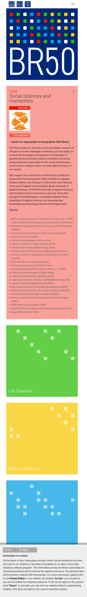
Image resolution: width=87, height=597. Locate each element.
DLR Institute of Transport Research (30, 261)
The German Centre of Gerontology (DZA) (33, 247)
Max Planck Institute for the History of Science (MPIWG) (41, 290)
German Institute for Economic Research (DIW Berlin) (39, 251)
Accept (8, 550)
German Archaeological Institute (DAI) (31, 240)
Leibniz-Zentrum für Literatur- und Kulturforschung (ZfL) (40, 279)
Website (13, 210)
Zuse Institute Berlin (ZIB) (24, 312)
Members (23, 108)
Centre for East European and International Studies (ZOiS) (41, 308)
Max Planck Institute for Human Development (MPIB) (39, 287)
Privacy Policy (17, 578)
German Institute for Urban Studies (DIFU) (33, 244)
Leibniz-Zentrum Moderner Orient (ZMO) (32, 283)
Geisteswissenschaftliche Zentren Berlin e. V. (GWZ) (38, 269)
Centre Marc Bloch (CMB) (24, 236)
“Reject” (12, 585)
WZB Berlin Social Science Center (29, 304)
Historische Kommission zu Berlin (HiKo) (33, 272)
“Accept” (58, 578)
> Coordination (21, 135)
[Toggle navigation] (72, 4)
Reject (25, 550)
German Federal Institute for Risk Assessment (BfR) (38, 233)
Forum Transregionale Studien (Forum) (31, 265)
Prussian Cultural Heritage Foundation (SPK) (34, 294)
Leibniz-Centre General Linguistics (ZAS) (32, 276)
